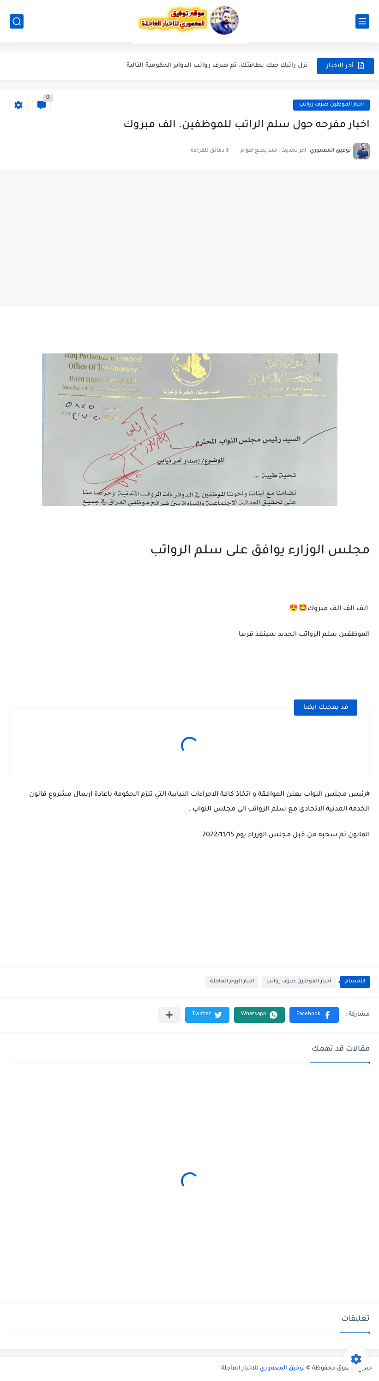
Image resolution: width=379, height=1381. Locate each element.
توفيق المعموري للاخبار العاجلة (263, 1368)
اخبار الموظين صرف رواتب (331, 105)
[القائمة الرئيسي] (362, 21)
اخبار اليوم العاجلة (232, 982)
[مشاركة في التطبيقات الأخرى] (169, 1015)
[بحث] (17, 21)
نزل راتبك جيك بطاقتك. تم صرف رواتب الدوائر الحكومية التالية (217, 65)
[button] (314, 1015)
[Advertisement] (189, 238)
